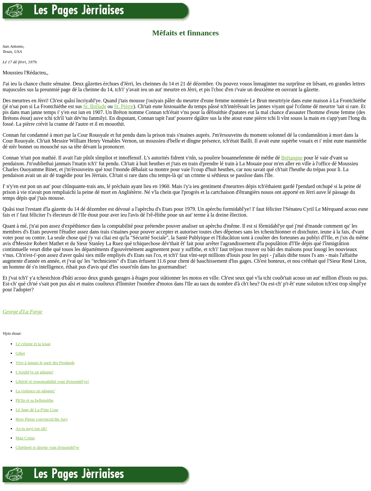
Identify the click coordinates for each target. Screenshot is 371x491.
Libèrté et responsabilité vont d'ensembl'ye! (52, 381)
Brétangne (292, 157)
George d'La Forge (22, 311)
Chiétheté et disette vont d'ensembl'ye (47, 447)
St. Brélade (94, 106)
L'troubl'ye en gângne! (35, 372)
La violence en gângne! (35, 390)
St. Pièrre (123, 106)
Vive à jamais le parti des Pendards (45, 362)
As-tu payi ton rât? (31, 428)
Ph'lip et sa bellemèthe (35, 400)
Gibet (20, 353)
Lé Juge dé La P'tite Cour (37, 409)
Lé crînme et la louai (33, 343)
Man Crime (25, 437)
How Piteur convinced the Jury (42, 419)
